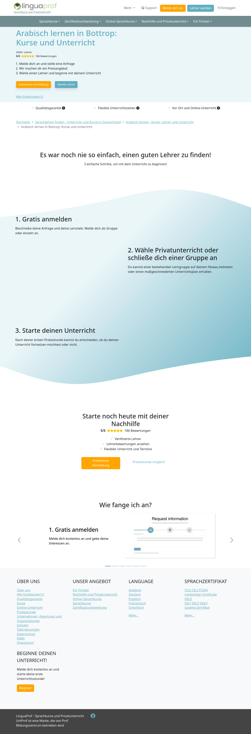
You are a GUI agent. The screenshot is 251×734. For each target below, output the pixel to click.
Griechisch (136, 607)
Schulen (22, 625)
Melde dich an (173, 8)
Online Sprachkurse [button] (120, 21)
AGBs (21, 638)
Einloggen (226, 8)
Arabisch (135, 590)
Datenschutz (26, 634)
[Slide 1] (108, 566)
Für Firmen (81, 590)
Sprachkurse (82, 603)
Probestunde (26, 612)
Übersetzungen (28, 629)
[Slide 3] (122, 566)
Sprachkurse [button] (48, 21)
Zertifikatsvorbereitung (90, 607)
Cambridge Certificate (201, 594)
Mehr (128, 8)
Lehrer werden (200, 8)
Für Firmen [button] (201, 21)
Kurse (21, 603)
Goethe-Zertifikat (197, 607)
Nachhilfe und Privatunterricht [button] (164, 21)
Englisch (135, 599)
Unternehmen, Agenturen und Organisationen (39, 618)
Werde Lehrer (66, 84)
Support (149, 8)
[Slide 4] (129, 566)
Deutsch (135, 594)
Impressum (25, 643)
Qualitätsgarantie (30, 599)
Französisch (137, 603)
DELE (188, 599)
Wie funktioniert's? (29, 96)
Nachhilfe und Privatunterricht (95, 594)
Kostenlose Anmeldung (34, 84)
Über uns (23, 590)
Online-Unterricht (30, 607)
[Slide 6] (143, 566)
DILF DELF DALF (196, 603)
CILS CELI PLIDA (196, 590)
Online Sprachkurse (87, 599)
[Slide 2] (115, 566)
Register (25, 688)
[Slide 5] (136, 566)
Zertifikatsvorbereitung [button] (81, 21)
